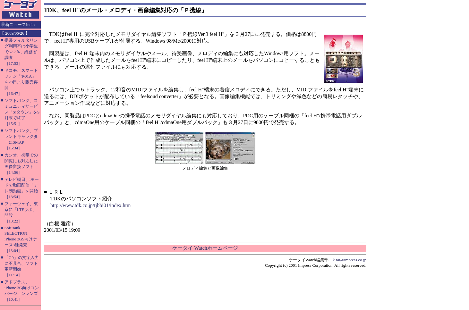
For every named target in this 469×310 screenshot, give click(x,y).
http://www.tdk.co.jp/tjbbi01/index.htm (90, 205)
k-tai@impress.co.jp (349, 259)
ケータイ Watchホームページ (205, 248)
